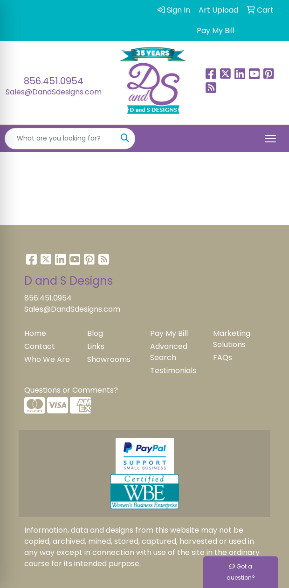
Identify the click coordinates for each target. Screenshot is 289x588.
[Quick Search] (60, 138)
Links (95, 346)
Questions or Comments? (71, 390)
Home (35, 333)
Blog (95, 333)
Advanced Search (168, 352)
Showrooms (109, 359)
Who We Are (47, 359)
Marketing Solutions (231, 339)
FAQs (222, 357)
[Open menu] (270, 138)
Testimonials (173, 370)
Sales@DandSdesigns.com (54, 92)
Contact (39, 346)
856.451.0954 (53, 80)
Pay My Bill (169, 333)
